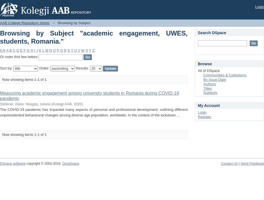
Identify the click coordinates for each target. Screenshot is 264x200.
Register (204, 117)
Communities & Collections (224, 75)
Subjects (210, 93)
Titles (207, 88)
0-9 (2, 50)
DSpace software (13, 164)
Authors (209, 84)
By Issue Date (214, 80)
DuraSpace (70, 164)
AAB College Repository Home (24, 23)
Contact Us (229, 164)
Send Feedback (252, 164)
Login (259, 7)
